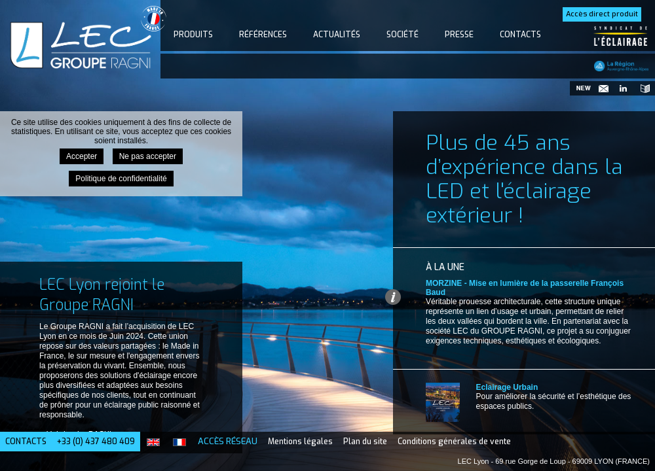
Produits (193, 34)
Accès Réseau (227, 441)
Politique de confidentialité (120, 178)
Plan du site (365, 441)
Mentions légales (300, 441)
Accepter (81, 156)
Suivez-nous (622, 88)
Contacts (520, 34)
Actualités (336, 34)
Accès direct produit (602, 14)
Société (402, 34)
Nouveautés (583, 88)
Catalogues (642, 88)
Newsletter (602, 88)
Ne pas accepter (147, 156)
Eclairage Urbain (507, 387)
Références (263, 34)
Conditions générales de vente (454, 441)
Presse (459, 34)
